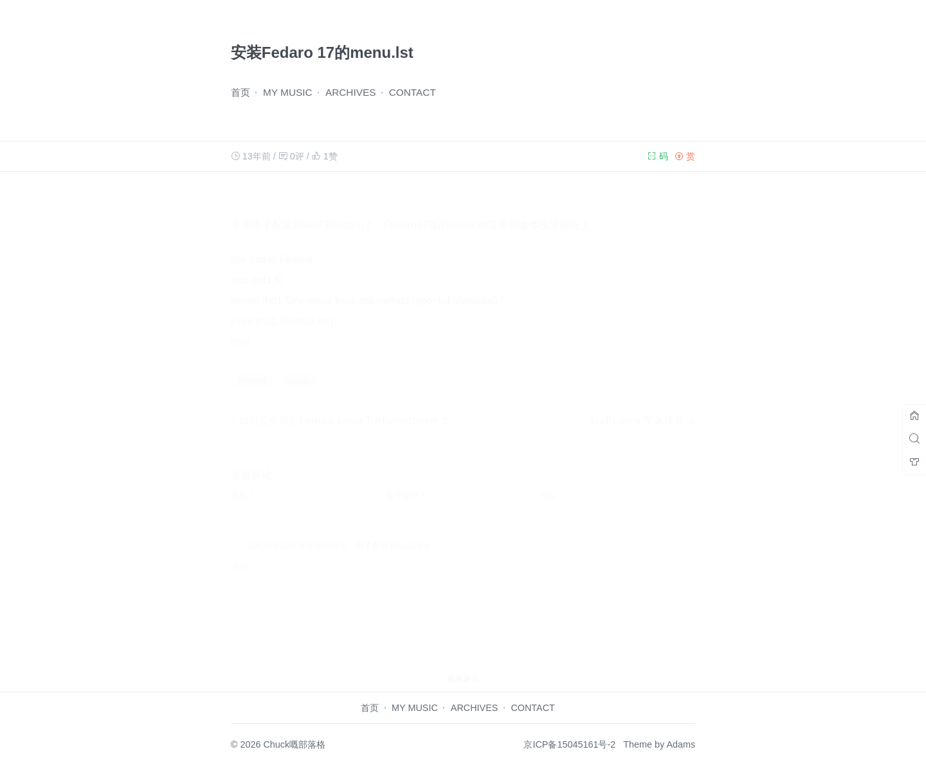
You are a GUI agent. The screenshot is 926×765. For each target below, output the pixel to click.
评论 (239, 554)
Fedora (253, 368)
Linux (299, 368)
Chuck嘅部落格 (294, 744)
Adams (680, 744)
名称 (242, 483)
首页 (240, 92)
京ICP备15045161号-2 (569, 744)
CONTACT (412, 92)
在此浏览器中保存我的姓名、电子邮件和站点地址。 (343, 533)
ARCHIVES (350, 92)
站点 (548, 483)
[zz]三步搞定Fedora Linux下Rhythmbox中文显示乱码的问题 (382, 407)
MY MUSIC (288, 92)
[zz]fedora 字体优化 (638, 407)
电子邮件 (405, 483)
